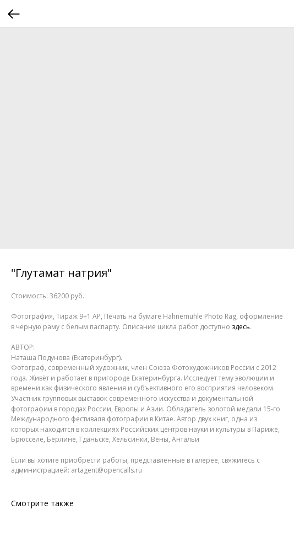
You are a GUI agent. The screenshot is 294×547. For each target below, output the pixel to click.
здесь (241, 326)
